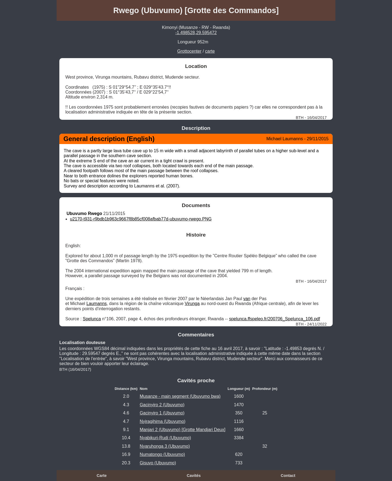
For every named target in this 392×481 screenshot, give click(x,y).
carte (210, 51)
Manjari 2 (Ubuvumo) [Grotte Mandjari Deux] (182, 429)
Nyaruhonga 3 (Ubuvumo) (165, 446)
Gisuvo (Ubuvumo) (158, 463)
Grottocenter (189, 51)
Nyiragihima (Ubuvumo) (162, 421)
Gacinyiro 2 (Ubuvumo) (162, 404)
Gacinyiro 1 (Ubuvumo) (162, 413)
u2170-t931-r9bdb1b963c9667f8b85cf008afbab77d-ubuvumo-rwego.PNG (141, 219)
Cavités (194, 475)
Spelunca (92, 318)
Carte (102, 475)
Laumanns (96, 303)
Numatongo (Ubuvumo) (162, 454)
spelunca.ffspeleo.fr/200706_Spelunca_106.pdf (274, 318)
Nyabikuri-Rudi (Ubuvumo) (165, 437)
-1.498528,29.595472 (196, 32)
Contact (288, 475)
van (246, 298)
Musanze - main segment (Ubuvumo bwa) (180, 396)
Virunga (192, 303)
